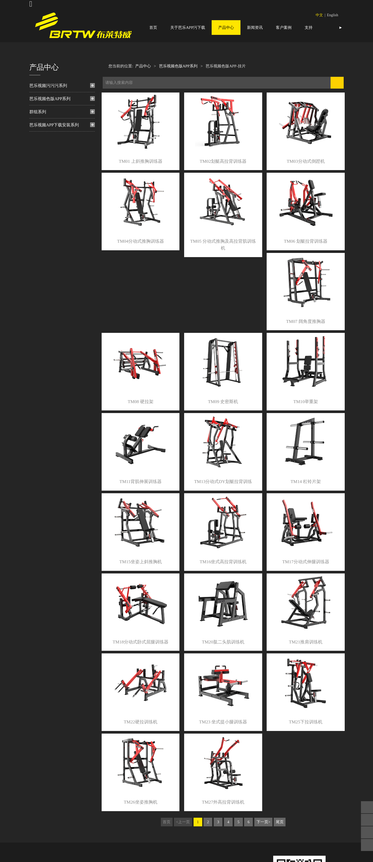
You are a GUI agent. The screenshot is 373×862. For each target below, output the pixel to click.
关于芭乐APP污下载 (187, 27)
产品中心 (226, 27)
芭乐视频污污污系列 (48, 100)
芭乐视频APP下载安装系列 (54, 139)
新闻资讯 (255, 27)
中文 (319, 15)
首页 (153, 27)
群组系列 (37, 126)
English (332, 15)
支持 (308, 27)
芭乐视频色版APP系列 (49, 113)
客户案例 (284, 27)
